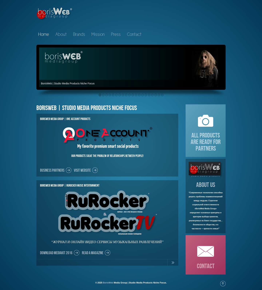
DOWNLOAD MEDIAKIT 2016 (56, 253)
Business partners (52, 170)
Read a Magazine (92, 253)
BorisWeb (108, 282)
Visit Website (82, 170)
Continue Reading (172, 263)
